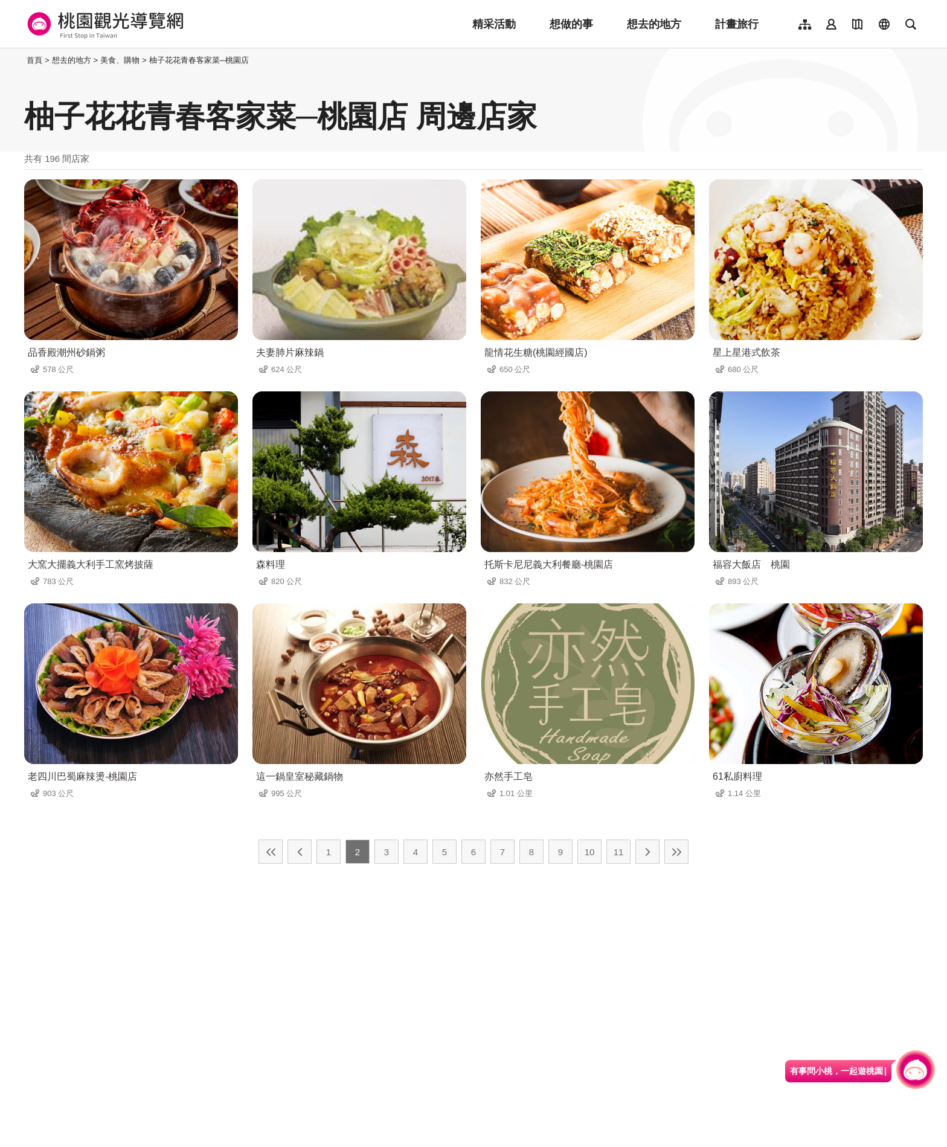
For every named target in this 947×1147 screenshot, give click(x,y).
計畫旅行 (737, 24)
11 (619, 852)
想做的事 (571, 24)
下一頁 (647, 852)
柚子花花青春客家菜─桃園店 (199, 60)
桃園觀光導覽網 (103, 24)
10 (590, 852)
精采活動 (494, 24)
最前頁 (270, 852)
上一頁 (299, 852)
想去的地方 (654, 24)
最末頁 (676, 852)
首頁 (34, 60)
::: (21, 60)
